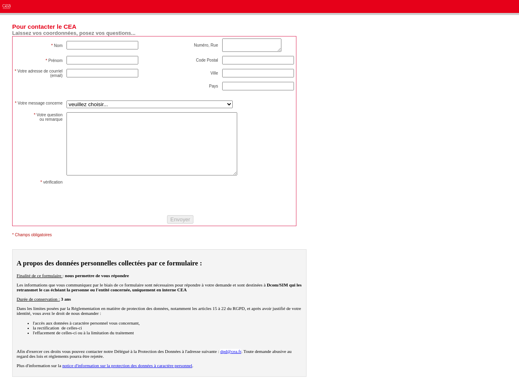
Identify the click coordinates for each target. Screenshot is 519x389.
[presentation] (128, 207)
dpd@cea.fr (230, 363)
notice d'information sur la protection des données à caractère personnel (127, 377)
